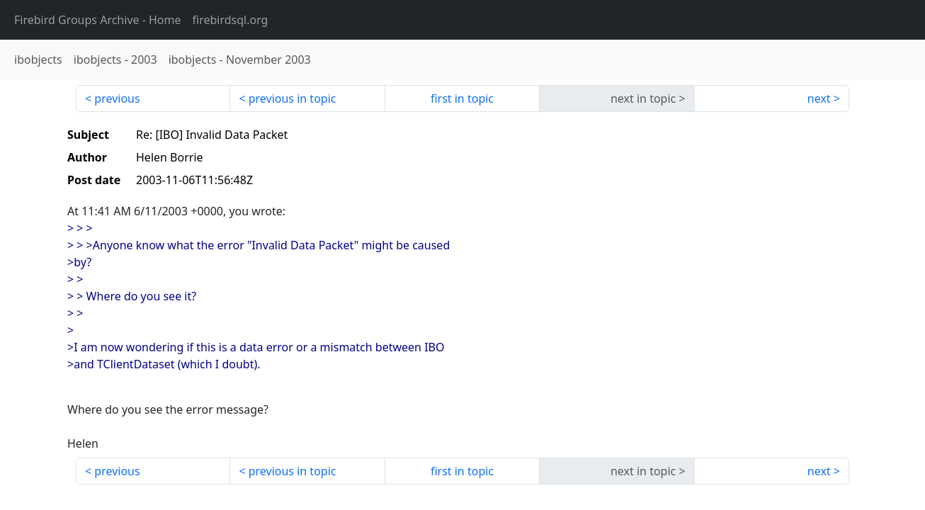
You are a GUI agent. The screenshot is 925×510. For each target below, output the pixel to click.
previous (117, 98)
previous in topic (292, 98)
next (819, 98)
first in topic (462, 98)
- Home (97, 20)
